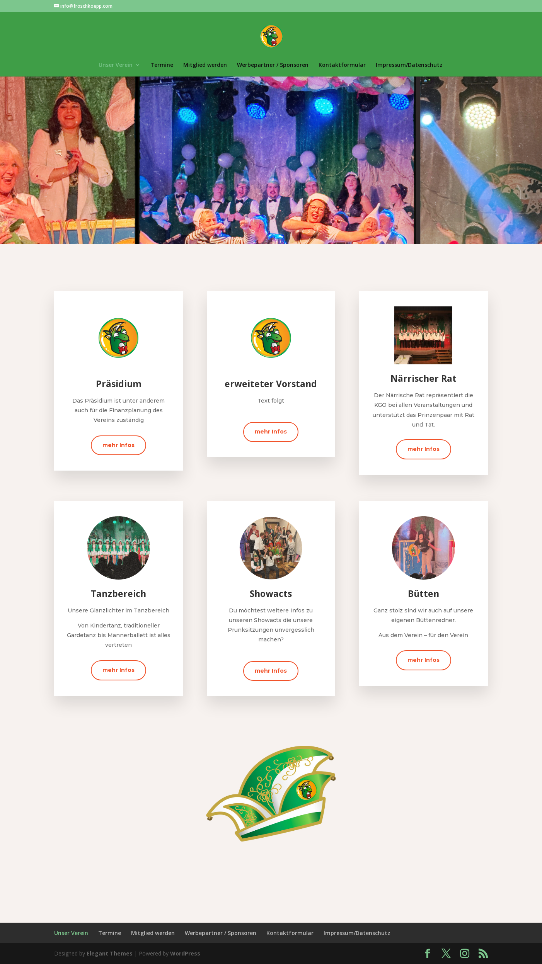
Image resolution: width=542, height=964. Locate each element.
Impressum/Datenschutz (409, 65)
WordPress (185, 953)
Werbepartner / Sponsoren (272, 65)
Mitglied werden (205, 65)
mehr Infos (118, 445)
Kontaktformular (342, 65)
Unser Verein (116, 65)
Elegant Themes (110, 953)
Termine (161, 65)
